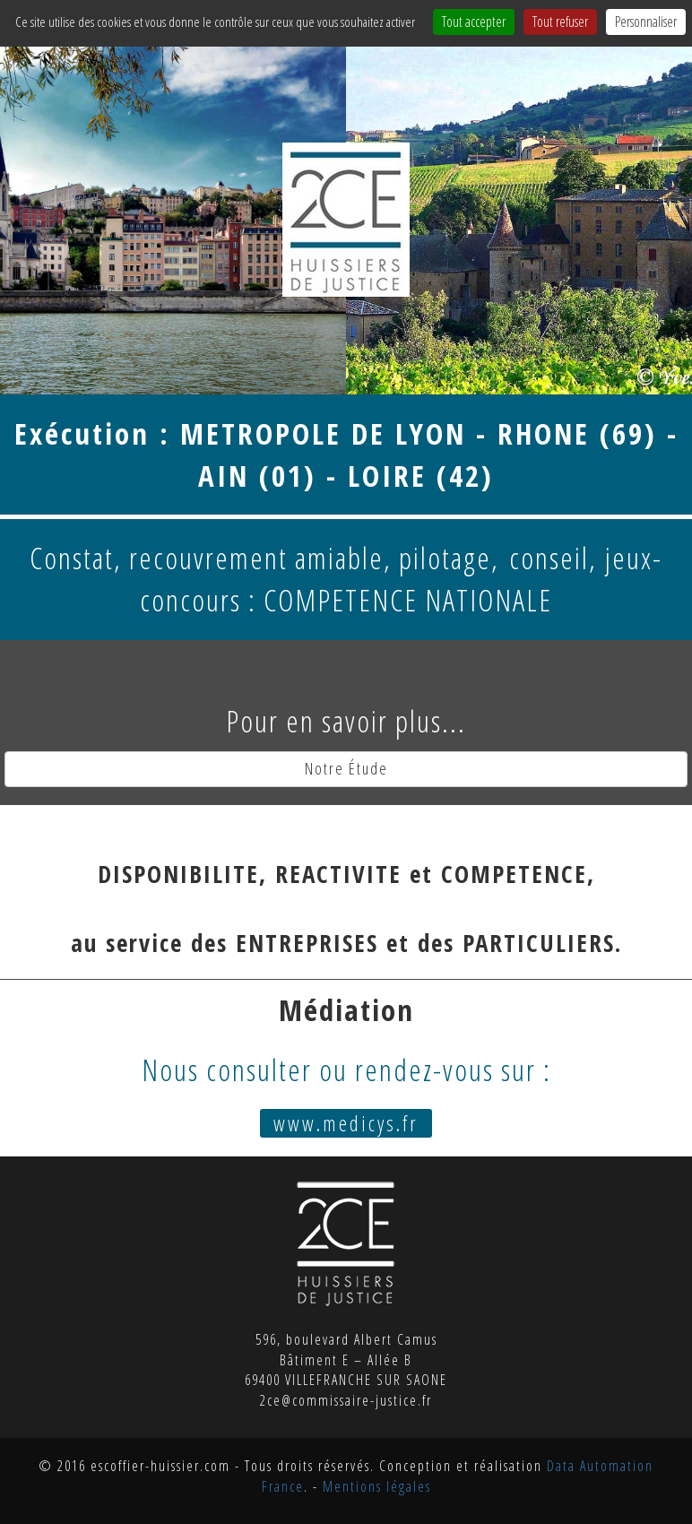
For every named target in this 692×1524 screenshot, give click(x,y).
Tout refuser (560, 21)
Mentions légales (377, 1486)
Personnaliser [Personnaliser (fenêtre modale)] (646, 21)
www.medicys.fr (346, 1123)
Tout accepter (474, 21)
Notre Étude (346, 768)
